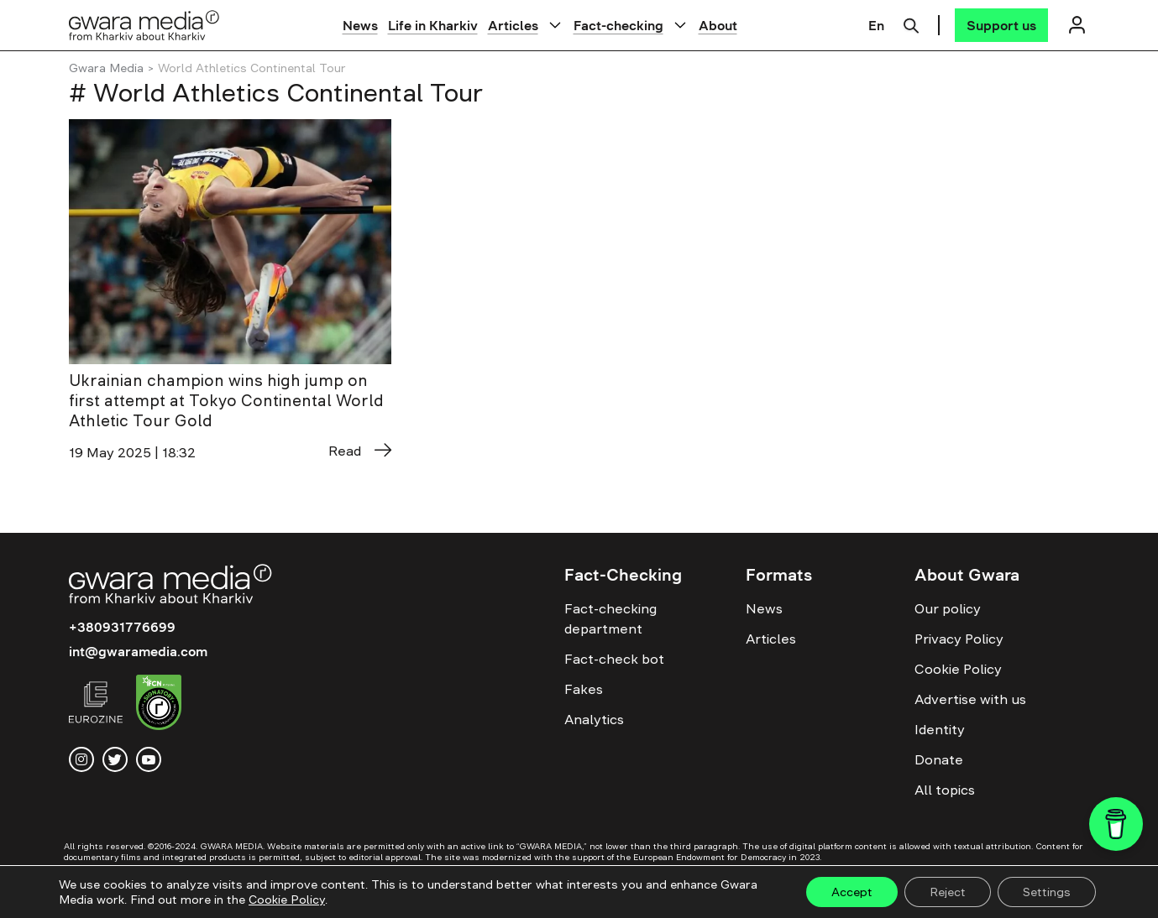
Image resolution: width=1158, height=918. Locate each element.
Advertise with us (970, 699)
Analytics (594, 719)
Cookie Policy (958, 668)
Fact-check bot (614, 658)
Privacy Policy (958, 638)
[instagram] (81, 759)
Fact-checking (618, 25)
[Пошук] (911, 23)
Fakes (583, 689)
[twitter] (115, 759)
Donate (938, 759)
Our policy (947, 608)
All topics (944, 789)
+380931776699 (122, 627)
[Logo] (144, 24)
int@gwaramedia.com (138, 651)
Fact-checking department (610, 618)
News (360, 25)
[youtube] (148, 759)
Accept (851, 892)
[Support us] (1001, 25)
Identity (939, 729)
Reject (948, 892)
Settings (1047, 892)
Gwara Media (106, 68)
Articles (513, 25)
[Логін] (1077, 24)
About (718, 25)
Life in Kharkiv (433, 25)
